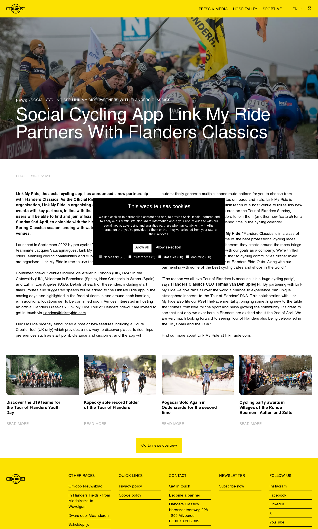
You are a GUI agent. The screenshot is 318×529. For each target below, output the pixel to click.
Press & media (213, 9)
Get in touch (179, 487)
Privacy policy (130, 487)
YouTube (276, 523)
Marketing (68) (198, 257)
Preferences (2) (142, 257)
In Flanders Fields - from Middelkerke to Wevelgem (89, 501)
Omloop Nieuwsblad (85, 487)
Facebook (277, 496)
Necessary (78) (112, 257)
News (21, 101)
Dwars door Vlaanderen (88, 516)
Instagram (278, 487)
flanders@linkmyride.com (64, 313)
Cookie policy (130, 496)
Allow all (142, 248)
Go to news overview (159, 446)
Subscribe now (231, 487)
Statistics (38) (170, 257)
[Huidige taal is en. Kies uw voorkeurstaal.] (297, 8)
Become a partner (184, 496)
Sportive (272, 9)
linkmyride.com (237, 336)
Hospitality (245, 9)
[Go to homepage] (15, 8)
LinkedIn (276, 505)
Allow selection (168, 248)
